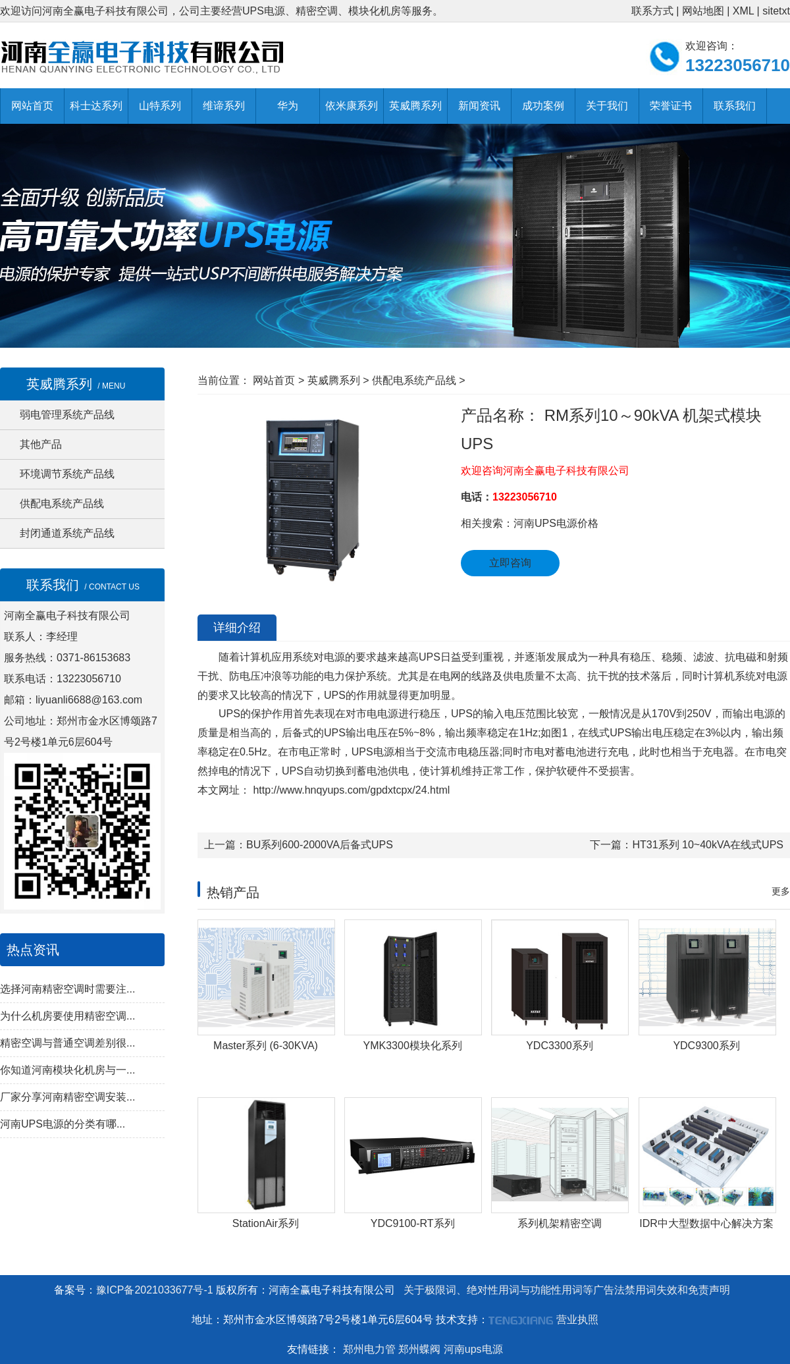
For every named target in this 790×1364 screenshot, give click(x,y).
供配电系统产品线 (62, 503)
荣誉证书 (671, 105)
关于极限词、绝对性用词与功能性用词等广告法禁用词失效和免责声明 (567, 1290)
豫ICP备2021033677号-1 (154, 1290)
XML (743, 10)
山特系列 (160, 105)
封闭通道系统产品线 (67, 533)
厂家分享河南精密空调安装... (67, 1097)
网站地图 (703, 10)
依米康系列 (351, 105)
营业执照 (577, 1319)
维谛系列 (224, 105)
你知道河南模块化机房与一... (67, 1070)
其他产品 (41, 444)
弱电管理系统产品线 (67, 414)
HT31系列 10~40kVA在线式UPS (707, 844)
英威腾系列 (415, 105)
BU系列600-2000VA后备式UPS (319, 844)
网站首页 (32, 105)
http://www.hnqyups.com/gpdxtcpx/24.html (350, 790)
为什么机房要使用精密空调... (67, 1016)
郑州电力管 (369, 1349)
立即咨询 (510, 562)
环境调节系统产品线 (67, 473)
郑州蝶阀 (419, 1349)
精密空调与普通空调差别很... (67, 1043)
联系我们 (735, 105)
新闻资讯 (479, 105)
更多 (781, 891)
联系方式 (652, 10)
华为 (287, 105)
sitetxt (776, 10)
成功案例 (543, 105)
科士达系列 (96, 105)
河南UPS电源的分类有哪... (62, 1124)
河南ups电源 (473, 1349)
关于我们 (607, 105)
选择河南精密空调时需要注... (67, 989)
